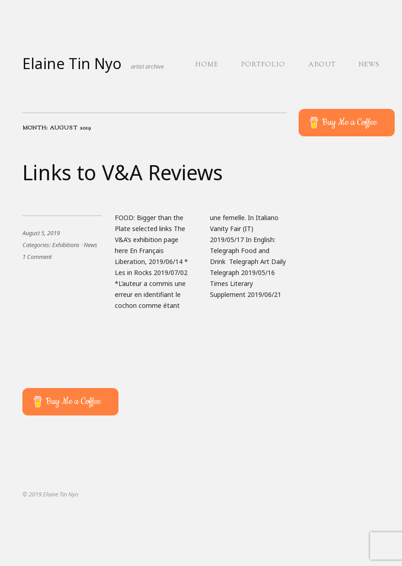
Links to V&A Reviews (122, 172)
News (369, 65)
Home (206, 65)
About (322, 65)
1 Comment (37, 257)
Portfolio (263, 65)
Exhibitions (66, 245)
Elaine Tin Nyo (72, 63)
